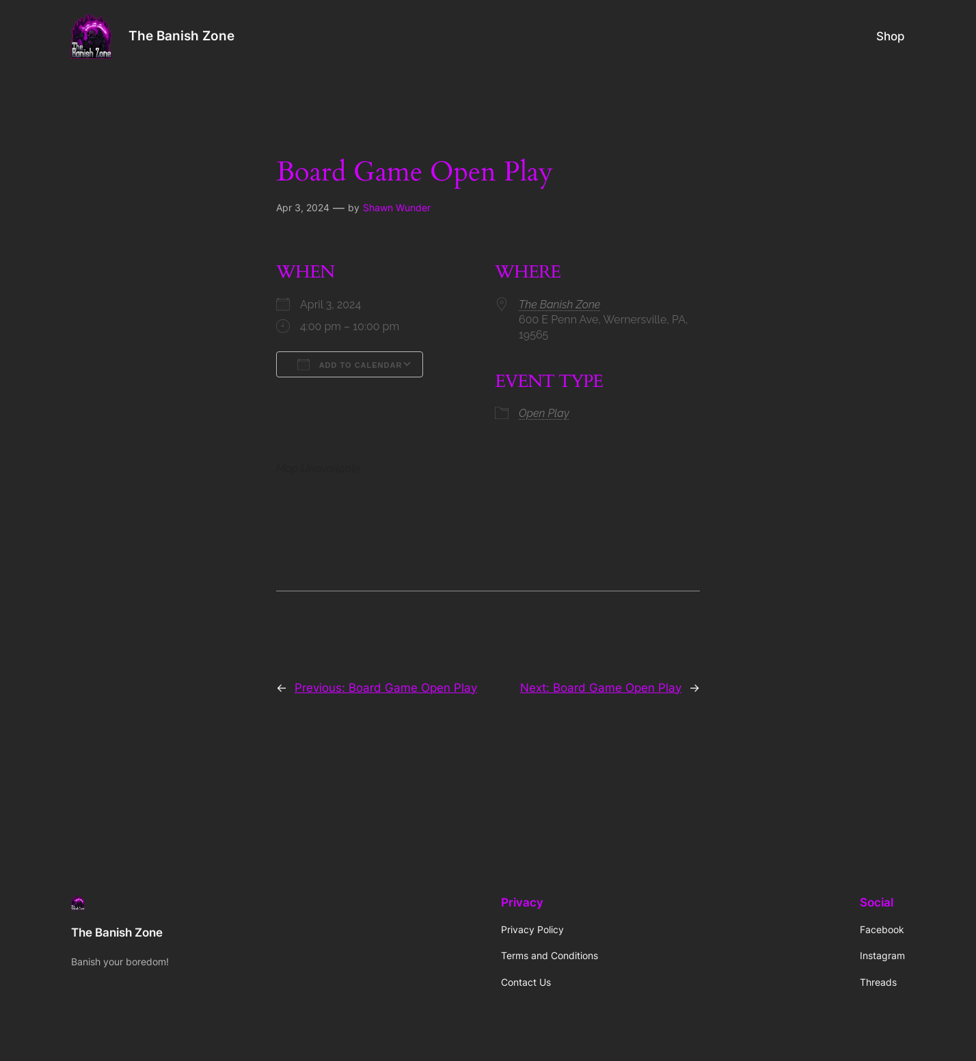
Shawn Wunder (397, 207)
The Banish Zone (181, 35)
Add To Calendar (349, 364)
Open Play (544, 413)
